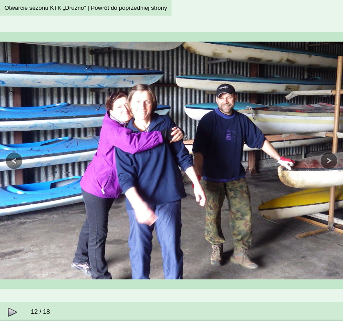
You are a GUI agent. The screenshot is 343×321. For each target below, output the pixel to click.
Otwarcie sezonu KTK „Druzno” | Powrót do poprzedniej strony (85, 7)
